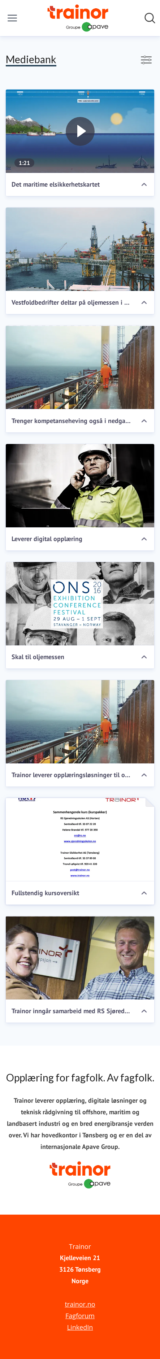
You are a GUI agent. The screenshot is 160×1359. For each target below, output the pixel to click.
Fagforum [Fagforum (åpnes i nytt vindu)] (80, 1315)
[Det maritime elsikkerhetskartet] (80, 131)
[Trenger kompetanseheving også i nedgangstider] (80, 367)
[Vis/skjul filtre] (146, 60)
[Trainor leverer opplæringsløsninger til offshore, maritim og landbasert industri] (80, 721)
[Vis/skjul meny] (12, 18)
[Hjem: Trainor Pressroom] (77, 18)
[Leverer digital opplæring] (80, 485)
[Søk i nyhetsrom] (150, 18)
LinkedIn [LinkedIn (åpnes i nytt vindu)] (80, 1327)
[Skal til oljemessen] (80, 603)
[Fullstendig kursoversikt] (80, 839)
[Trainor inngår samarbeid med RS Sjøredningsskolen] (80, 957)
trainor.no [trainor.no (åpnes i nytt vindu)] (80, 1304)
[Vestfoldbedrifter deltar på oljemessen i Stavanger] (80, 249)
